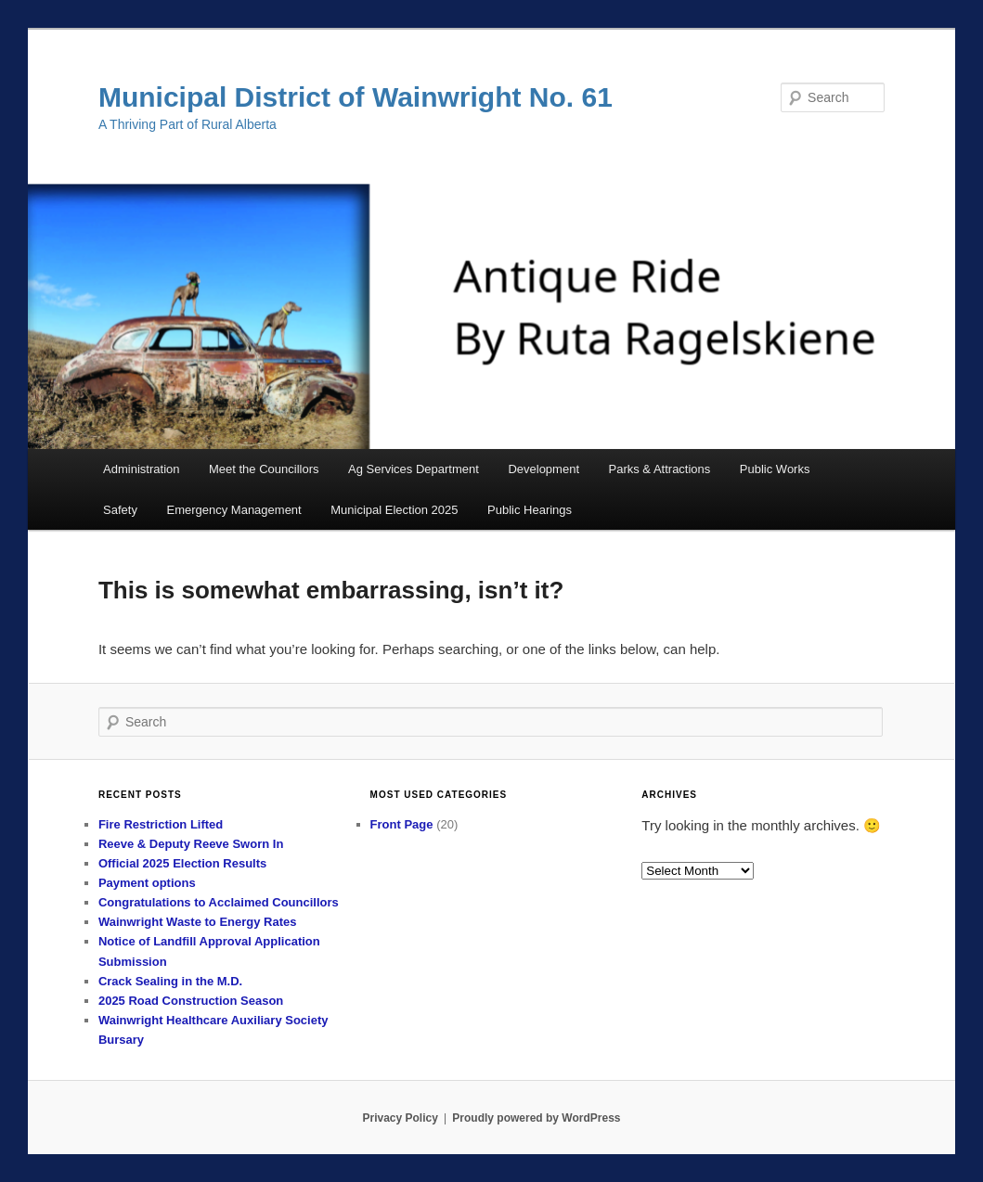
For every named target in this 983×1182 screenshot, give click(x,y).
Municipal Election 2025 (394, 510)
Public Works (775, 469)
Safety (120, 510)
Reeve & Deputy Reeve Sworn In (190, 844)
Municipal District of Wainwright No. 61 (355, 97)
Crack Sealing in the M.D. (170, 981)
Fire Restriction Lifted (160, 824)
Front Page (401, 824)
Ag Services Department (413, 469)
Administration (141, 469)
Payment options (147, 883)
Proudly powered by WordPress (536, 1117)
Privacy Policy (399, 1117)
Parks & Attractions (660, 469)
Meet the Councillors (264, 469)
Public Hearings (529, 510)
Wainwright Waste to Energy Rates (197, 922)
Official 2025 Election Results (182, 863)
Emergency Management (233, 510)
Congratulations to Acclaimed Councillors (218, 902)
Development (543, 469)
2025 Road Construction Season (190, 1001)
